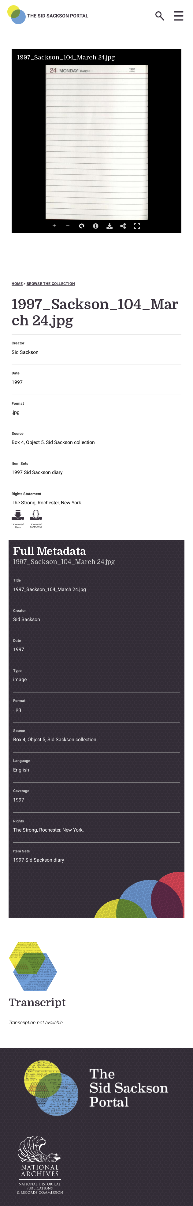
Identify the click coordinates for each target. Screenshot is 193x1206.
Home (17, 284)
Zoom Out (68, 226)
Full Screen (137, 226)
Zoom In (54, 226)
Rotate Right (82, 226)
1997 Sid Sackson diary (37, 472)
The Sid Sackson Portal (57, 16)
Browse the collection (51, 284)
